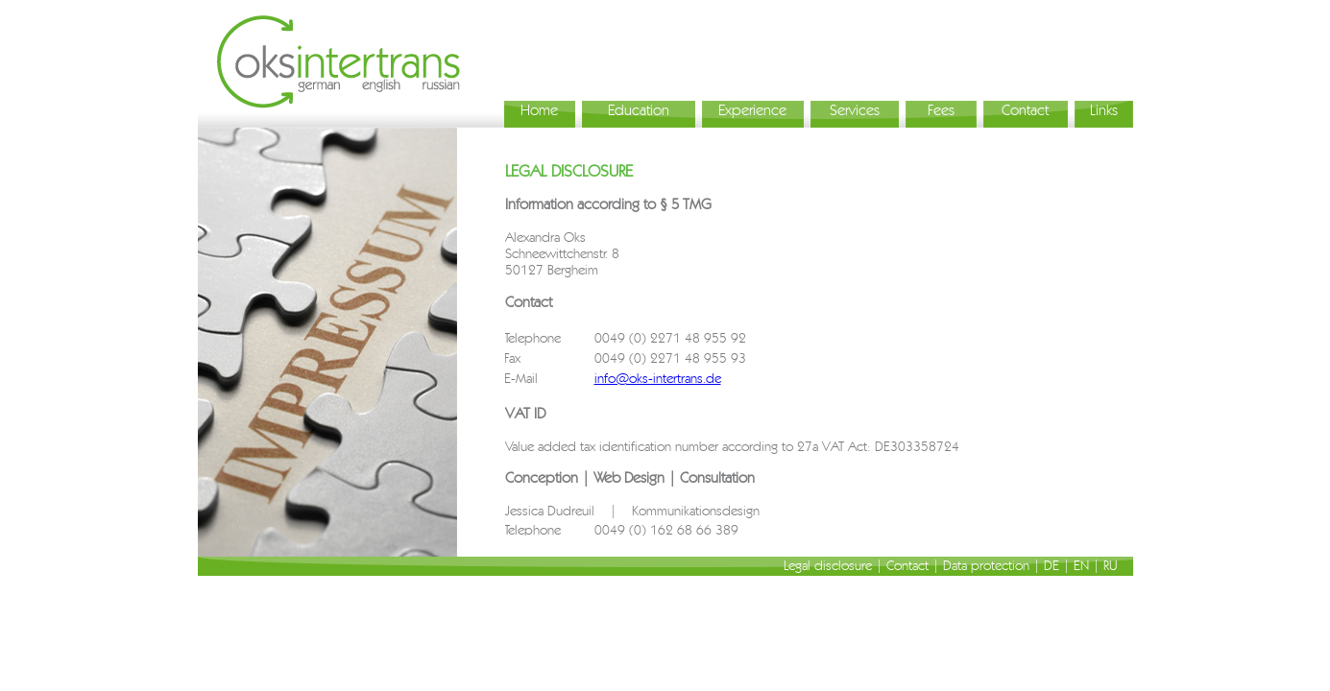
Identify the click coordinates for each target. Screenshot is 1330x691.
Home (539, 110)
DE (1051, 565)
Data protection (986, 565)
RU (1110, 565)
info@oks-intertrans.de (657, 377)
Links (1104, 110)
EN (1081, 565)
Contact (1025, 110)
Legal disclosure (828, 565)
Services (855, 110)
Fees (941, 110)
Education (638, 110)
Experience (752, 110)
